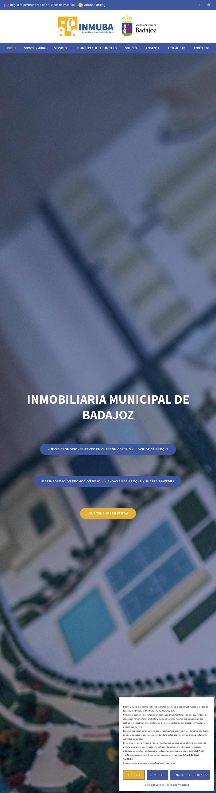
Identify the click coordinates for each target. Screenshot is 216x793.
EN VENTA (152, 48)
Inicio (11, 48)
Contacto (201, 48)
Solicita (131, 48)
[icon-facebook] (200, 5)
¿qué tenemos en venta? (108, 513)
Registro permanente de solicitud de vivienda (42, 5)
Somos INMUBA (35, 48)
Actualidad (176, 48)
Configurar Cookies (190, 775)
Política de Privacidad (177, 784)
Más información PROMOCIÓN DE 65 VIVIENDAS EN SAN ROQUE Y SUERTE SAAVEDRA (108, 481)
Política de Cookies (154, 784)
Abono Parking (94, 5)
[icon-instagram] (209, 5)
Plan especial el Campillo (97, 48)
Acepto (134, 775)
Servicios (61, 48)
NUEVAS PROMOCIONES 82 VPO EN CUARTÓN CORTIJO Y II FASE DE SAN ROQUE (108, 449)
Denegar (157, 775)
